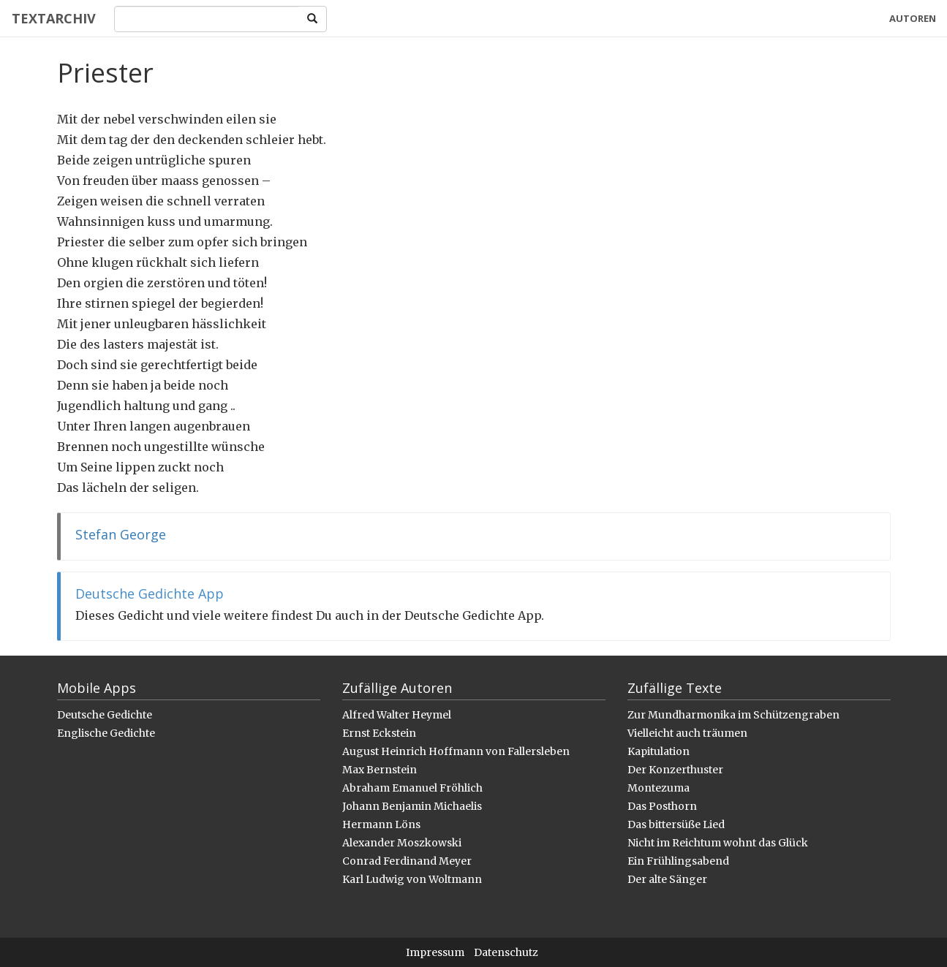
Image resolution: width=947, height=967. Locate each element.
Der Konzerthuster (675, 769)
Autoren (912, 18)
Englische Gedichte (106, 733)
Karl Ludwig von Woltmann (412, 879)
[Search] (206, 19)
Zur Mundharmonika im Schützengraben (733, 714)
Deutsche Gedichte (104, 714)
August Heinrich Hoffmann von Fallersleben (456, 751)
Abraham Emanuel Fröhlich (412, 788)
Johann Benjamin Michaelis (412, 806)
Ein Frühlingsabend (678, 861)
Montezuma (658, 788)
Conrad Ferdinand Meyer (407, 861)
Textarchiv (53, 18)
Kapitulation (658, 751)
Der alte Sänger (667, 879)
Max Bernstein (379, 769)
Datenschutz (506, 952)
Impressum (435, 952)
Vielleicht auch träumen (687, 733)
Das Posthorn (662, 806)
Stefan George (120, 534)
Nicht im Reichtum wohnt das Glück (717, 842)
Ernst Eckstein (379, 733)
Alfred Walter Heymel (396, 714)
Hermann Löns (381, 824)
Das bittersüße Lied (676, 824)
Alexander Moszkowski (401, 842)
